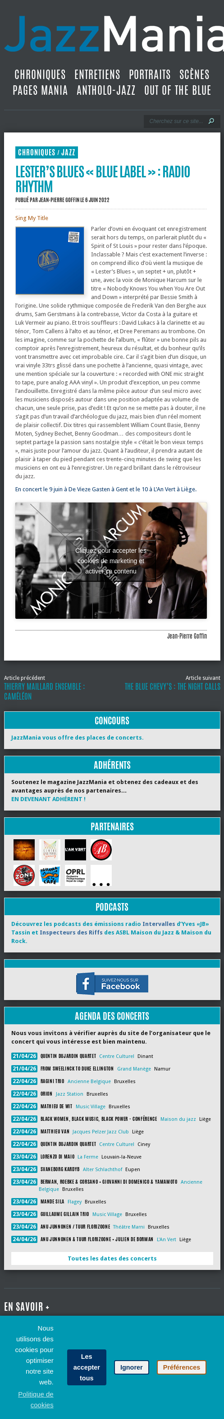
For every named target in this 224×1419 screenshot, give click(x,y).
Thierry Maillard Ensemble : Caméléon (44, 691)
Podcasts (112, 906)
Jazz (68, 152)
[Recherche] (176, 121)
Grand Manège (134, 1069)
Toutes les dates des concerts (112, 1258)
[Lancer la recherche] (211, 121)
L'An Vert (166, 1240)
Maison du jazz (178, 1119)
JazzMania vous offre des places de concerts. (77, 737)
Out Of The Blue (177, 90)
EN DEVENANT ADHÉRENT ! (48, 799)
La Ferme (88, 1157)
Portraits (150, 74)
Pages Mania (40, 90)
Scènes (194, 74)
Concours (112, 720)
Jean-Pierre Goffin (59, 200)
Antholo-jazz (106, 90)
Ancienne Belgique (89, 1081)
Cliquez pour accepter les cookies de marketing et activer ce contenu (110, 560)
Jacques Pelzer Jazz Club (101, 1132)
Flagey (75, 1202)
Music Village (90, 1107)
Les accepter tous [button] (86, 1367)
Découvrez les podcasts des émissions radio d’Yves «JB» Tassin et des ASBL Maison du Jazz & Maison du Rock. (111, 932)
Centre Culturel (116, 1056)
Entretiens (97, 74)
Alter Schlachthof (102, 1169)
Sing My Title (31, 218)
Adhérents (112, 764)
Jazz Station (69, 1094)
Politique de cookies (35, 1399)
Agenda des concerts (112, 1015)
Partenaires (112, 826)
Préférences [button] (181, 1367)
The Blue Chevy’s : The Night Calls (172, 686)
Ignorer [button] (131, 1367)
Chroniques (40, 74)
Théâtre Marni (129, 1227)
